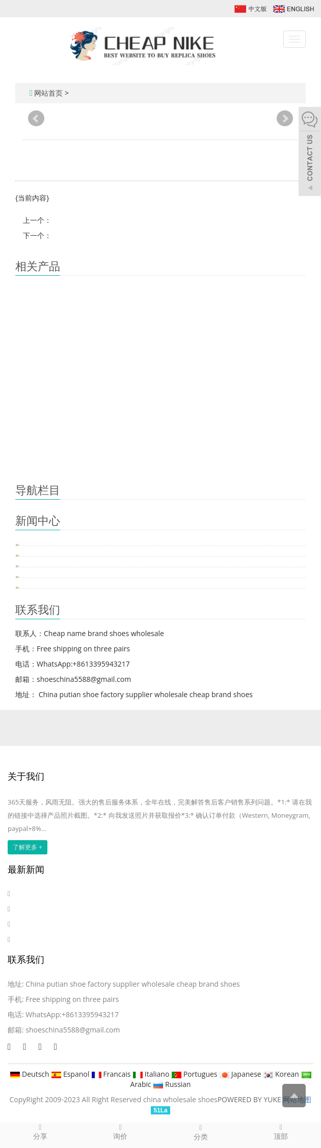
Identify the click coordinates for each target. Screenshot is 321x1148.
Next (285, 118)
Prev (36, 118)
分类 (201, 1132)
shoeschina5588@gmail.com (72, 1030)
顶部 (281, 1132)
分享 (40, 1132)
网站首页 (48, 93)
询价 (121, 1132)
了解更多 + (27, 847)
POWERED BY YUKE (250, 1099)
